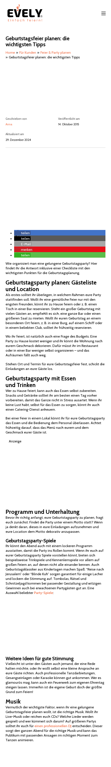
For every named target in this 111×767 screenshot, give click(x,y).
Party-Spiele (43, 593)
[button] (22, 233)
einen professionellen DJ (52, 726)
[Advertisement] (55, 184)
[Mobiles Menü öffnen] (103, 13)
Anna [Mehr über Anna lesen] (9, 124)
